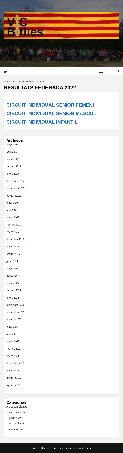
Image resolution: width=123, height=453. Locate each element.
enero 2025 (12, 232)
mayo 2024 (12, 268)
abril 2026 (11, 152)
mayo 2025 (12, 203)
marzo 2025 (12, 217)
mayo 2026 (12, 144)
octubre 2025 (13, 195)
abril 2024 (11, 275)
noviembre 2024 (15, 246)
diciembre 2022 (15, 363)
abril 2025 (11, 210)
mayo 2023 (12, 327)
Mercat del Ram (15, 423)
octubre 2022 (13, 377)
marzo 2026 (12, 159)
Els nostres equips (16, 412)
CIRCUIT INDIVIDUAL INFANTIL (42, 121)
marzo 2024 (12, 283)
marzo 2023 (12, 341)
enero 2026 (12, 173)
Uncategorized (15, 429)
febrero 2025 (13, 224)
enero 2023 (12, 356)
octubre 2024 (13, 254)
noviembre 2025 (15, 188)
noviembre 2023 (15, 312)
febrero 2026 (13, 166)
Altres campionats (16, 406)
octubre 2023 (13, 319)
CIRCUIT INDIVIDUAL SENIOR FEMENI (50, 104)
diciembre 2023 (15, 305)
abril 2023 (11, 334)
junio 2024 (12, 261)
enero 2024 (12, 297)
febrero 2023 (13, 348)
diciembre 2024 (15, 239)
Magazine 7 (72, 447)
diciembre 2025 (15, 181)
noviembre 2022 (15, 370)
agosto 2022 (13, 385)
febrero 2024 (13, 290)
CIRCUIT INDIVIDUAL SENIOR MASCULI (52, 113)
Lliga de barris (14, 418)
